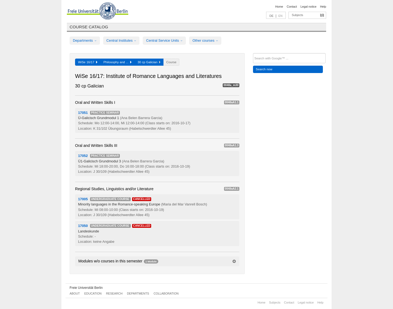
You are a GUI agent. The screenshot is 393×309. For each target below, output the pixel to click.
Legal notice (308, 6)
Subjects (297, 15)
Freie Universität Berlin (86, 288)
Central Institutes (121, 40)
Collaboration (166, 293)
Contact (292, 6)
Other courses (205, 40)
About (75, 293)
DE (271, 15)
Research (114, 293)
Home (279, 6)
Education (93, 293)
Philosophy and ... (117, 62)
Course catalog (89, 27)
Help (323, 6)
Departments (85, 40)
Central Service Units (164, 40)
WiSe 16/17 (87, 62)
